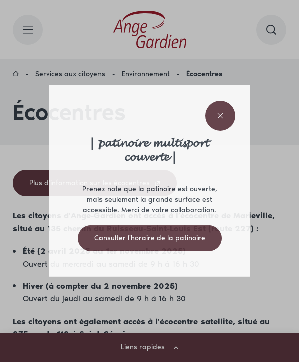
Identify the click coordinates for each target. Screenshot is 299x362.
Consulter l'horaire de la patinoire (149, 238)
